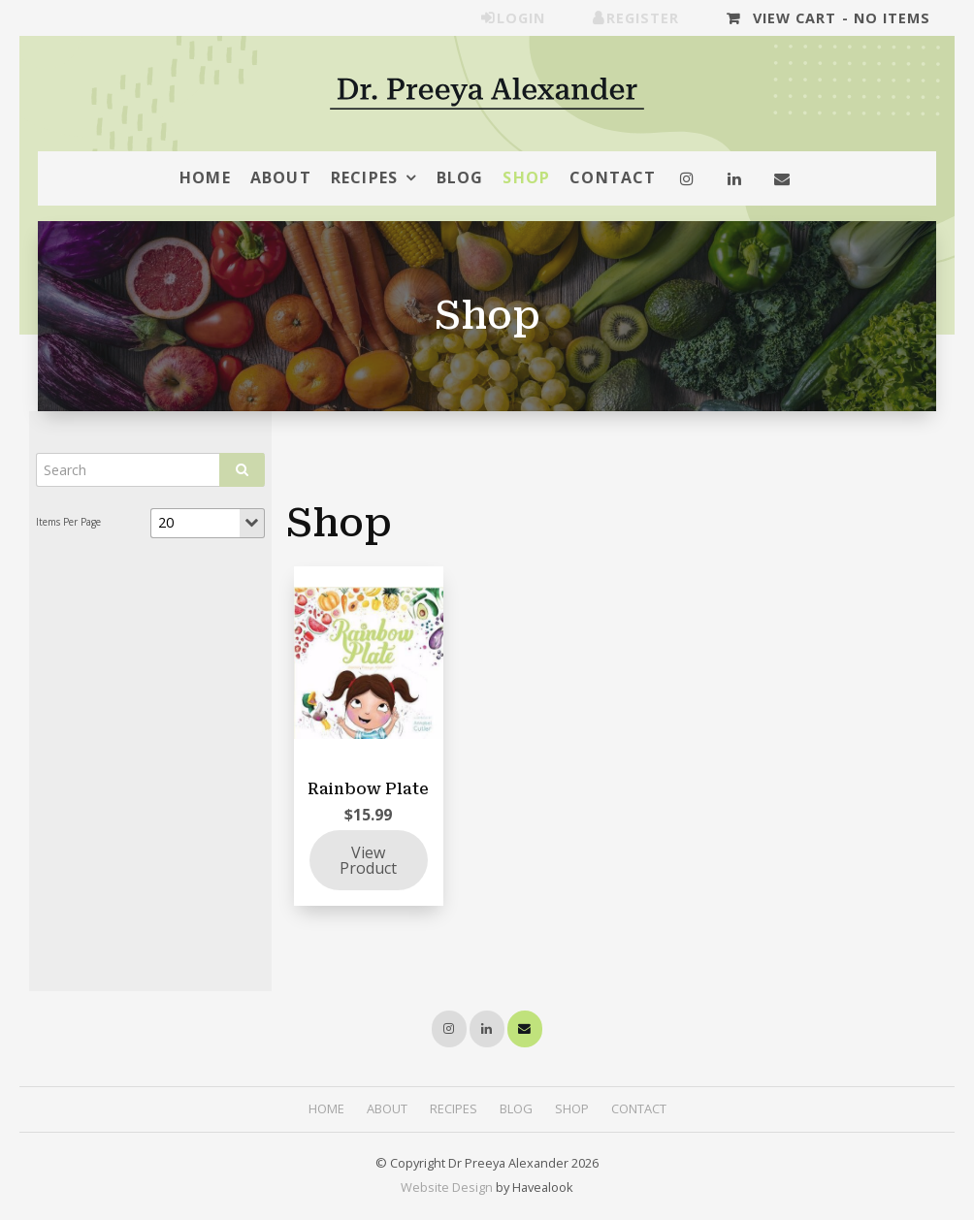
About (280, 177)
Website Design (447, 1187)
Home (205, 177)
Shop (526, 177)
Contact (612, 177)
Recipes (364, 177)
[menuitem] (326, 1109)
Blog (460, 177)
